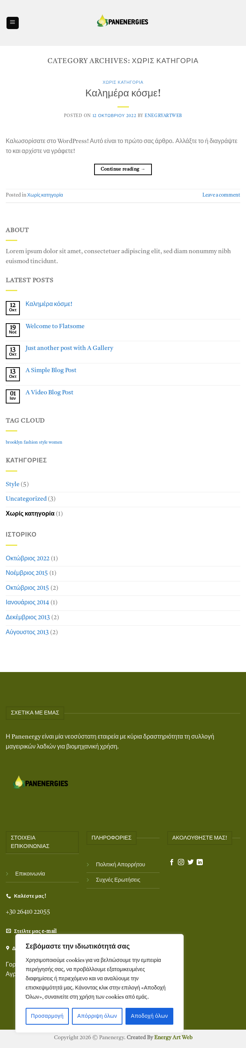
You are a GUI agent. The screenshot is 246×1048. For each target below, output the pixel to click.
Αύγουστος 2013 (27, 633)
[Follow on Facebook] (172, 862)
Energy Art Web (172, 1038)
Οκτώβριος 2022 (27, 559)
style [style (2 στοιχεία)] (43, 443)
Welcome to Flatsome (55, 327)
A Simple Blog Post (51, 371)
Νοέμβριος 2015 (27, 573)
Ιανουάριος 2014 (27, 603)
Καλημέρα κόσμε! (123, 94)
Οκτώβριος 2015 (27, 588)
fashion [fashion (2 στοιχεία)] (31, 443)
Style (13, 485)
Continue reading (123, 169)
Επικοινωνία (30, 874)
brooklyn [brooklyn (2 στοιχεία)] (14, 443)
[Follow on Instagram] (181, 862)
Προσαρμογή (47, 1016)
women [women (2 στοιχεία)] (55, 443)
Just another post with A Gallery (69, 348)
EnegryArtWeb (163, 116)
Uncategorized (26, 499)
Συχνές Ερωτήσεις (118, 880)
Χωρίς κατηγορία (123, 83)
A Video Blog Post (49, 393)
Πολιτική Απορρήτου (120, 865)
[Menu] (13, 23)
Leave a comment (221, 195)
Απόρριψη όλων (97, 1016)
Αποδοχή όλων (149, 1016)
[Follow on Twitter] (190, 862)
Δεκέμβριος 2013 (28, 618)
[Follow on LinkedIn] (200, 862)
